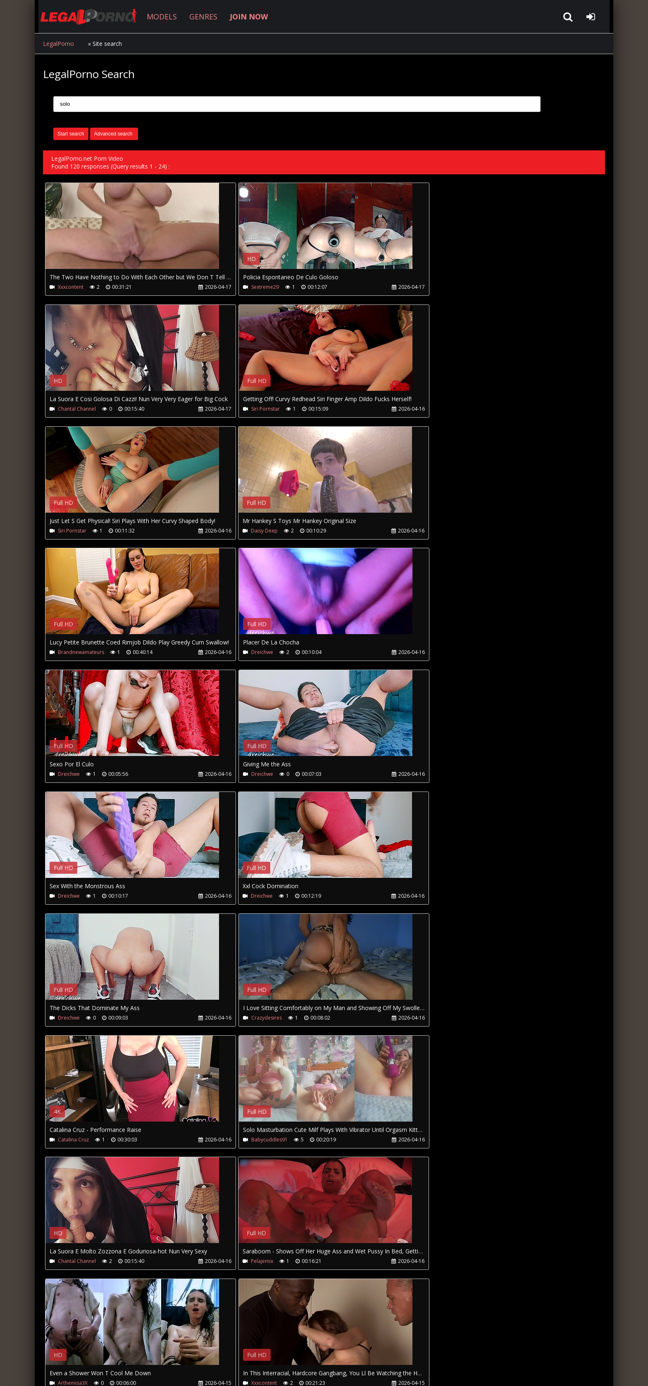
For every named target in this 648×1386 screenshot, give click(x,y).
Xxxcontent (70, 286)
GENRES (201, 16)
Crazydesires (259, 774)
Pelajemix (441, 896)
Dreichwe (255, 530)
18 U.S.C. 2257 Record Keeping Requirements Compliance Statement (305, 1371)
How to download (178, 1347)
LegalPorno (58, 44)
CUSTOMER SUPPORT (110, 1347)
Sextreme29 (258, 286)
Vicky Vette (442, 1018)
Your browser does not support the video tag (132, 232)
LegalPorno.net (88, 16)
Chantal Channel (449, 286)
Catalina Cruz (445, 774)
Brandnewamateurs (81, 530)
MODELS (159, 16)
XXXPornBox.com (277, 1347)
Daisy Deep (443, 408)
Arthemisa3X (73, 1018)
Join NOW (57, 1347)
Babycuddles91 (76, 896)
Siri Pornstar (72, 408)
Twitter (230, 1347)
